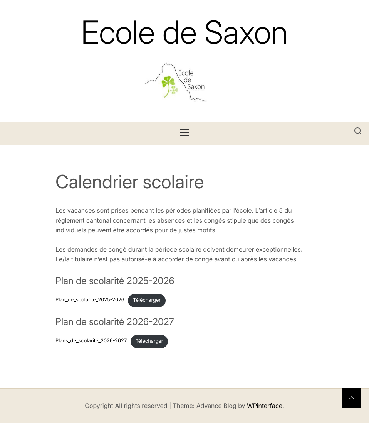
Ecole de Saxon (184, 32)
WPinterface (264, 405)
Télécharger (147, 300)
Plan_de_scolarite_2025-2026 (89, 300)
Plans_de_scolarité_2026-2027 (91, 341)
